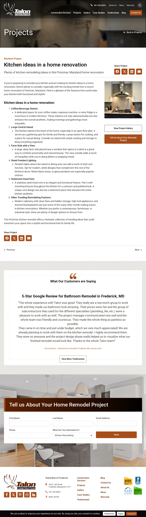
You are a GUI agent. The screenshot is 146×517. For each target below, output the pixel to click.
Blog (122, 13)
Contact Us (106, 482)
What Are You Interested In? (66, 430)
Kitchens (8, 58)
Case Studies (97, 13)
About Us (112, 5)
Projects (75, 13)
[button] (140, 5)
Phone (12, 430)
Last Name (58, 418)
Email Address (103, 418)
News (121, 5)
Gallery (85, 13)
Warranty (130, 5)
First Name (14, 418)
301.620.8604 (99, 5)
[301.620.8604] (90, 5)
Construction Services (59, 13)
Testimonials (111, 13)
